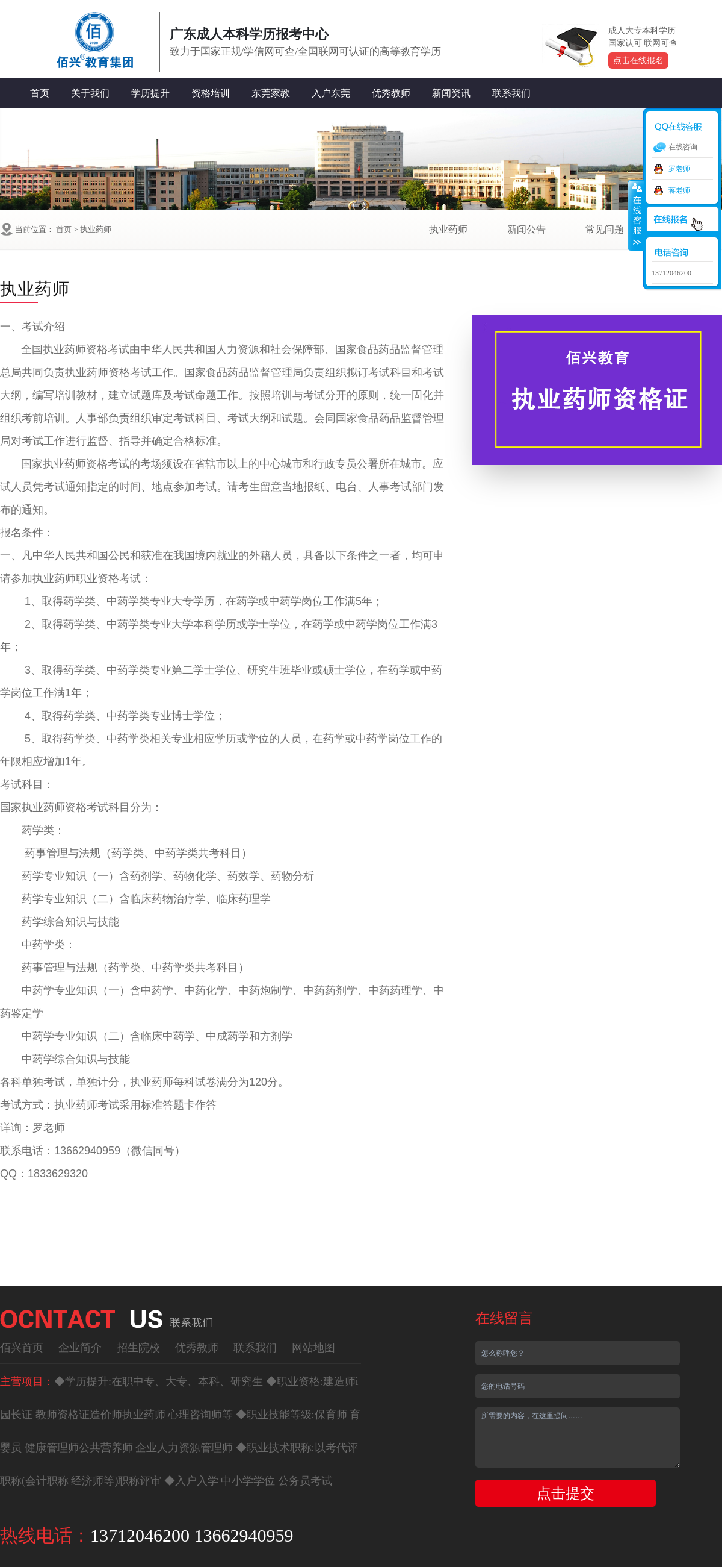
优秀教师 (391, 93)
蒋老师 (679, 190)
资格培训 (210, 93)
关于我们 (90, 93)
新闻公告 (526, 229)
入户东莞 (331, 93)
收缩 (636, 215)
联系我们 (511, 93)
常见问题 (604, 229)
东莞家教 (270, 93)
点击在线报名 (638, 60)
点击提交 (565, 1493)
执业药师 (95, 229)
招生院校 (138, 1348)
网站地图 (313, 1348)
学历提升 (150, 93)
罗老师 (679, 168)
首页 (39, 93)
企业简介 (80, 1348)
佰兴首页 (21, 1348)
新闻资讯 (451, 93)
